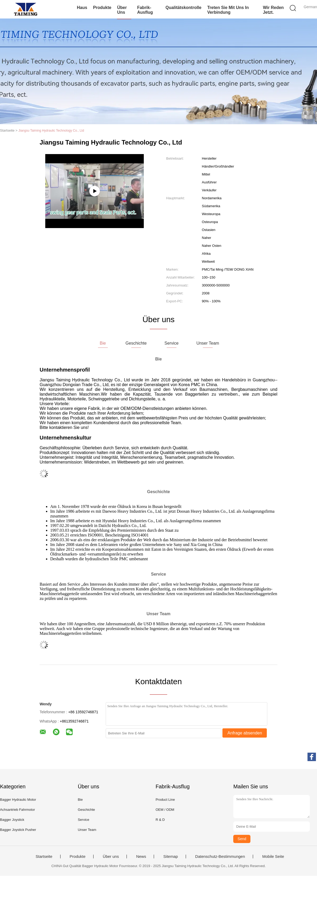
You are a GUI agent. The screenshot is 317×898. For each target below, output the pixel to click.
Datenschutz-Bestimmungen (220, 856)
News (141, 856)
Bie (80, 800)
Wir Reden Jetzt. (273, 10)
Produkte (102, 7)
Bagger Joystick (12, 820)
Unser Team (87, 830)
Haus (82, 7)
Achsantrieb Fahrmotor (17, 810)
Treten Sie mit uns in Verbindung (228, 10)
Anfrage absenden (244, 733)
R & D (160, 820)
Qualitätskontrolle (183, 7)
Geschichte (86, 810)
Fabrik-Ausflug (145, 10)
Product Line (165, 800)
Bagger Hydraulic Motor (18, 800)
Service (83, 820)
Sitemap (170, 856)
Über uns (122, 10)
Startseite (44, 856)
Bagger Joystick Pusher (18, 830)
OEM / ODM (165, 810)
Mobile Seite (273, 856)
